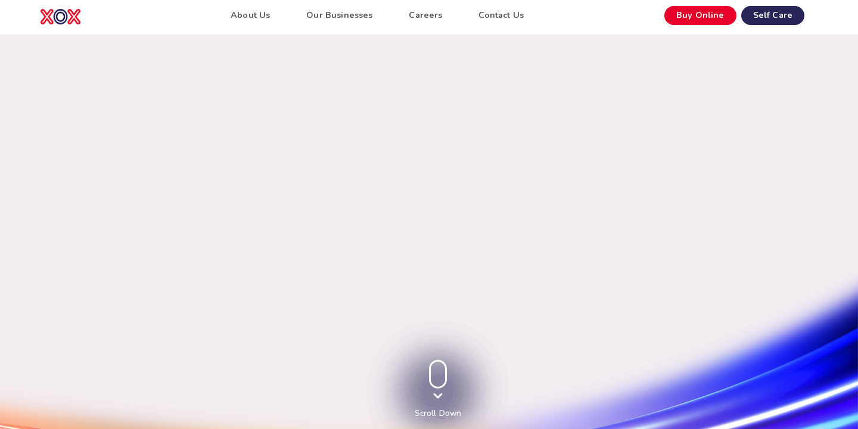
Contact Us (501, 15)
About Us (250, 15)
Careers (425, 15)
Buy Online (700, 15)
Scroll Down (438, 413)
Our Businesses (339, 15)
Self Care (772, 15)
